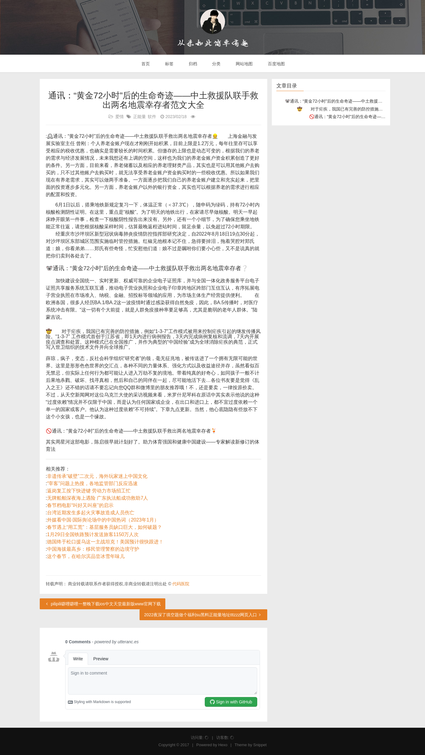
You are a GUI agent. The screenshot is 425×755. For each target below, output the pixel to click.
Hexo (222, 745)
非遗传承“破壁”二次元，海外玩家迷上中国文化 (97, 476)
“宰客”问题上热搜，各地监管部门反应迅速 (92, 483)
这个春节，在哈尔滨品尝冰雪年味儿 (86, 556)
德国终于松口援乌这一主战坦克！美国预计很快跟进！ (105, 541)
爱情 (119, 116)
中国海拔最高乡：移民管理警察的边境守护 (93, 549)
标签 (169, 63)
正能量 (139, 116)
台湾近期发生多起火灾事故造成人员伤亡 (90, 512)
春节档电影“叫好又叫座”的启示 (80, 505)
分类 (216, 63)
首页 (145, 63)
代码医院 (180, 583)
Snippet (260, 745)
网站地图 (243, 63)
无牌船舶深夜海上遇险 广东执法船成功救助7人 (97, 498)
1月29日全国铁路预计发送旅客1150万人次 (93, 534)
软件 (152, 116)
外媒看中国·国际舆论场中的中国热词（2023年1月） (103, 519)
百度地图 (276, 63)
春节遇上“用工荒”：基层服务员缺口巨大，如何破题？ (104, 527)
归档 (192, 63)
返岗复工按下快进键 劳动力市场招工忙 (89, 490)
